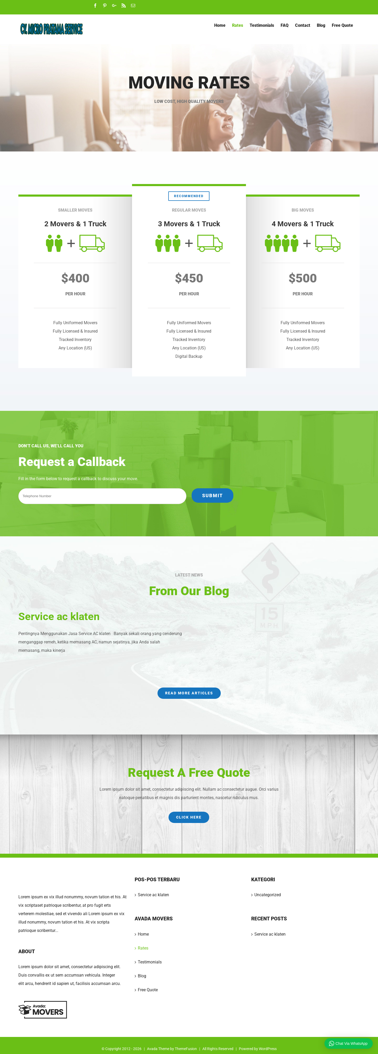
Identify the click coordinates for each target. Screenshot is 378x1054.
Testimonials (150, 961)
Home (143, 934)
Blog (142, 975)
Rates (143, 948)
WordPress (268, 1049)
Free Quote (148, 989)
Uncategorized (267, 894)
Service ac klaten (58, 616)
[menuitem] (219, 25)
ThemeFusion (186, 1049)
